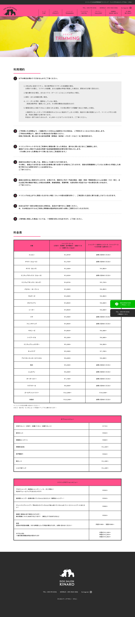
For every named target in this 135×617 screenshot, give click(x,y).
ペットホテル (84, 13)
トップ (44, 13)
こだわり (56, 13)
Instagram (126, 8)
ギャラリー (98, 13)
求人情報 (128, 13)
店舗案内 (113, 13)
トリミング (69, 13)
